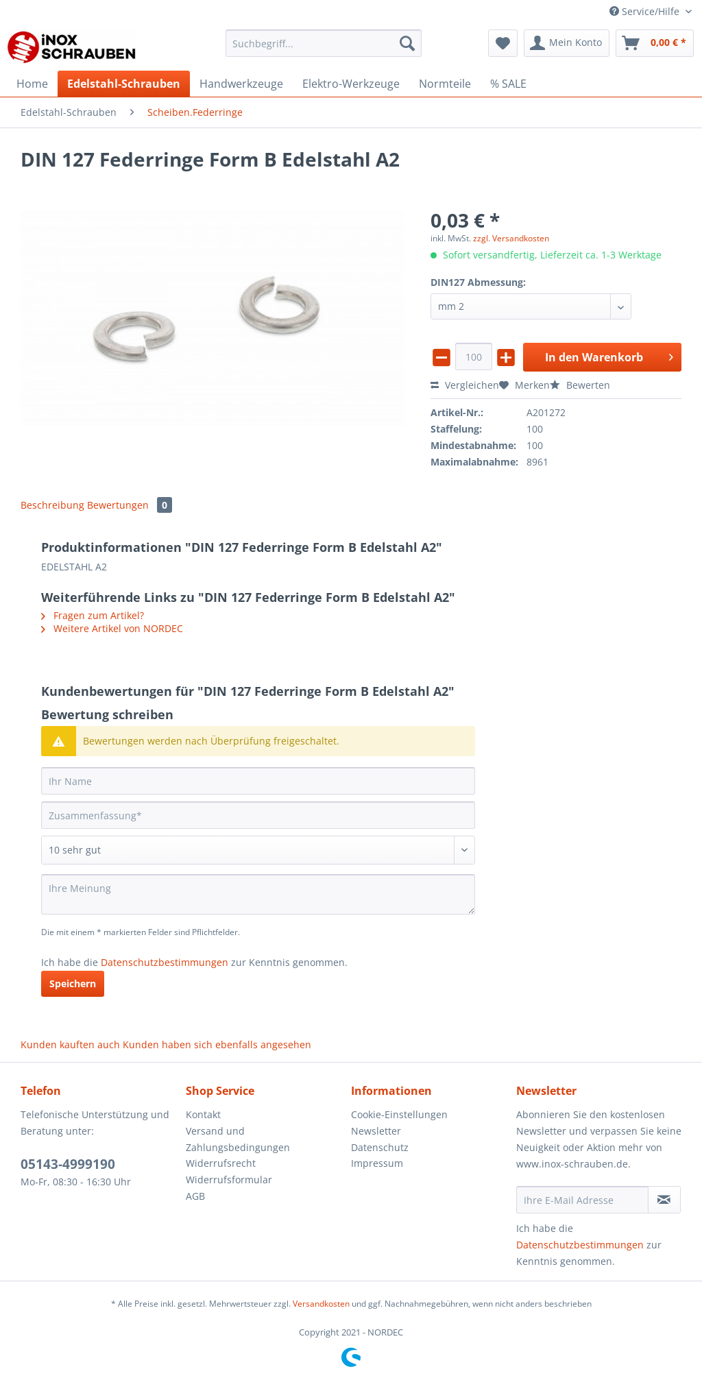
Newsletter (376, 1130)
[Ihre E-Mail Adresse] (582, 1199)
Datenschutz (380, 1147)
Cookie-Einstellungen (399, 1114)
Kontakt (203, 1114)
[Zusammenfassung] (258, 815)
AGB (195, 1195)
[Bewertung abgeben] (258, 850)
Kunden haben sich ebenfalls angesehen (217, 1044)
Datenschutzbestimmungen (164, 962)
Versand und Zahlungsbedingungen (238, 1139)
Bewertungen (129, 504)
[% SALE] (508, 84)
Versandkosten (321, 1303)
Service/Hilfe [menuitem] (645, 11)
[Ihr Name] (258, 781)
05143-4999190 (68, 1164)
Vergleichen (465, 384)
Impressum (377, 1163)
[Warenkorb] (655, 43)
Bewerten (580, 384)
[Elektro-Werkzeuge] (351, 84)
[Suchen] (407, 43)
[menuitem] (324, 49)
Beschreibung (52, 504)
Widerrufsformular (229, 1179)
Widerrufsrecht (221, 1163)
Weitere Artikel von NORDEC (112, 628)
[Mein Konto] (566, 43)
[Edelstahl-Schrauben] (124, 84)
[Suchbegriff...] (324, 43)
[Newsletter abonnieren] (664, 1199)
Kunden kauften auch (70, 1044)
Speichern (72, 983)
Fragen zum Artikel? (92, 615)
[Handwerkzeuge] (241, 84)
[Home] (32, 84)
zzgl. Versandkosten (511, 238)
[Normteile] (445, 84)
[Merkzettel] (503, 43)
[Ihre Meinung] (258, 894)
